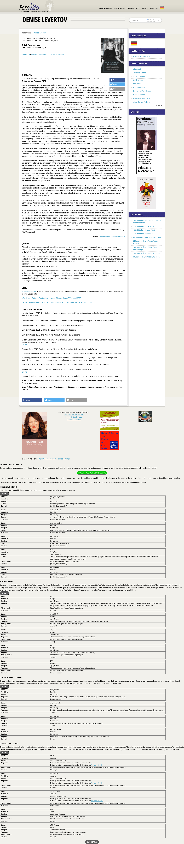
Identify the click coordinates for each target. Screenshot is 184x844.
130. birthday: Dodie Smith (143, 226)
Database (119, 8)
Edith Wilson (138, 80)
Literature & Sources (56, 54)
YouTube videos (6, 581)
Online (24, 345)
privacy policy (50, 459)
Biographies (105, 8)
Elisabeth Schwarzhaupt (142, 98)
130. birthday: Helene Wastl (144, 230)
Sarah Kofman (139, 76)
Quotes (34, 54)
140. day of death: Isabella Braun (146, 253)
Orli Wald (137, 84)
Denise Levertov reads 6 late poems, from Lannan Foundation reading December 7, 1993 (57, 302)
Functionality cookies (11, 677)
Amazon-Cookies (97, 765)
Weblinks (42, 54)
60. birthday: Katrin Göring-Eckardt (147, 237)
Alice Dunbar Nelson (141, 102)
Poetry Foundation (29, 291)
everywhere (151, 19)
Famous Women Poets (142, 56)
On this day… (133, 8)
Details (4, 493)
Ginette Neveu (139, 95)
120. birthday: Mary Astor (143, 234)
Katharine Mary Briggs (142, 91)
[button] (117, 80)
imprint (41, 459)
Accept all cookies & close (92, 473)
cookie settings (64, 459)
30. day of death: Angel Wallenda (146, 257)
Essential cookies (8, 487)
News (144, 8)
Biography (26, 54)
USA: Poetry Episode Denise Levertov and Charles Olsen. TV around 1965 (51, 298)
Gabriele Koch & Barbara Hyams (112, 236)
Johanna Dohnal (139, 73)
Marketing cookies (9, 743)
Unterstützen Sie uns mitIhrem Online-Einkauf (74, 417)
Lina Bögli (137, 69)
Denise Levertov (39, 33)
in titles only (151, 21)
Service (153, 8)
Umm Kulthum (139, 87)
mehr (158, 105)
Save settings (92, 842)
